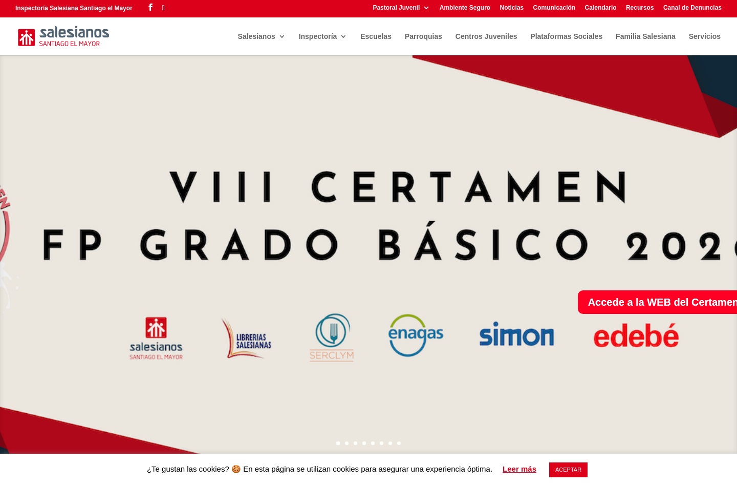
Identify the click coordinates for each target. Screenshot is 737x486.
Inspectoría (318, 36)
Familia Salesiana (646, 36)
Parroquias (423, 36)
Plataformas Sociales (566, 36)
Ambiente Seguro (465, 8)
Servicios (705, 36)
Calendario (601, 8)
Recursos (640, 8)
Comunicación (554, 8)
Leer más (519, 468)
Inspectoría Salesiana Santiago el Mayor (74, 8)
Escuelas (376, 36)
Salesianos (256, 36)
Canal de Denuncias (692, 8)
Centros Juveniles (486, 36)
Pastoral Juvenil (396, 8)
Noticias (512, 8)
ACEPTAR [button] (568, 470)
